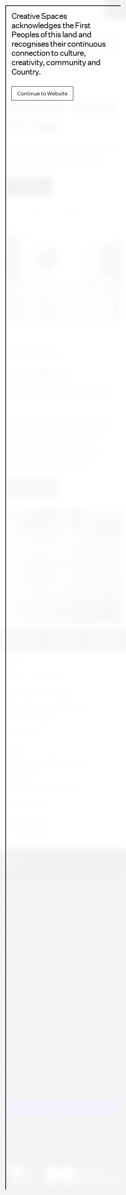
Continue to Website (42, 93)
